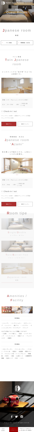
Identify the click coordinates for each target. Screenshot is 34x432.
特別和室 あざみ (25, 43)
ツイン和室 (9, 43)
